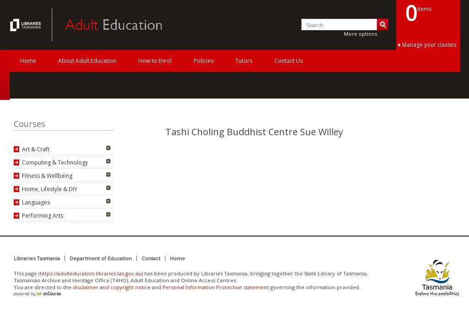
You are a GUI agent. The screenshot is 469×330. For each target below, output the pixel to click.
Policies (203, 61)
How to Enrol (155, 61)
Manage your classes (429, 45)
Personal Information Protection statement (216, 287)
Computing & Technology (55, 162)
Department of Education (101, 258)
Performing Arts (42, 216)
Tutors (243, 61)
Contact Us (288, 61)
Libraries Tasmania (37, 258)
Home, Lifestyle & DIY (49, 189)
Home (28, 61)
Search (382, 24)
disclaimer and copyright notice (112, 287)
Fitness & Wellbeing (47, 176)
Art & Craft (35, 149)
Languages (36, 202)
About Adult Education (87, 61)
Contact (151, 258)
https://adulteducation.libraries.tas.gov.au (91, 273)
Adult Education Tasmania (26, 24)
